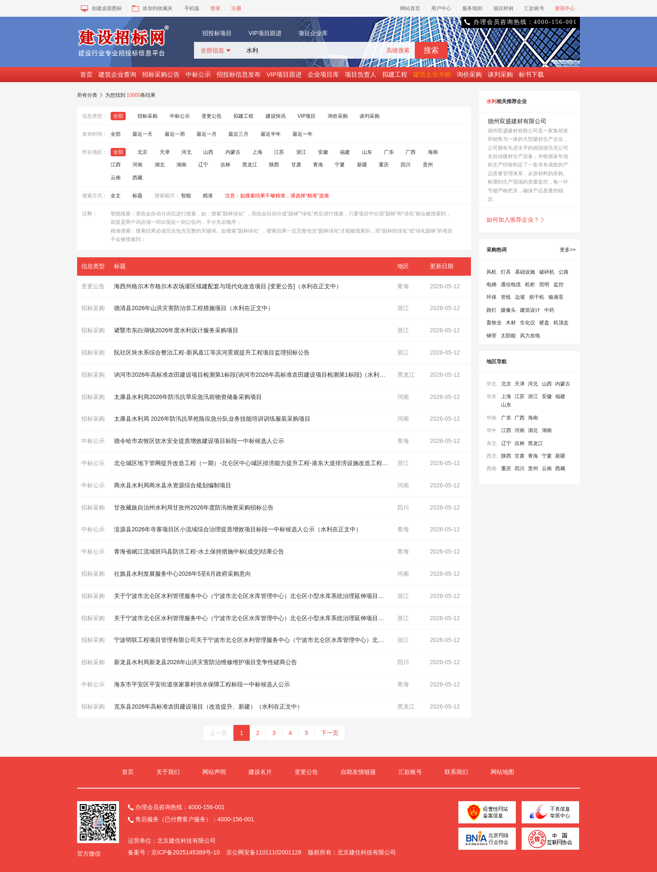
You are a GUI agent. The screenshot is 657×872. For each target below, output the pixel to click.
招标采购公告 (161, 74)
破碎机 (546, 272)
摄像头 (508, 310)
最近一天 (142, 134)
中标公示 (198, 74)
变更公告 (212, 116)
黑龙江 (249, 165)
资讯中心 (565, 8)
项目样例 (503, 8)
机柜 (530, 284)
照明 (544, 284)
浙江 (301, 152)
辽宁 (203, 165)
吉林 (225, 165)
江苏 (279, 152)
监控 (559, 284)
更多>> (568, 250)
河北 (186, 152)
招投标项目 (217, 33)
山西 (208, 152)
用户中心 (441, 8)
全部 (118, 116)
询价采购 (469, 74)
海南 (433, 152)
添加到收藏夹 (151, 8)
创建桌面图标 (101, 8)
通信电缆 (511, 284)
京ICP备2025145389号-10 (185, 852)
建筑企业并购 (432, 74)
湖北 (160, 165)
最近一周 (175, 134)
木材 (511, 323)
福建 (345, 152)
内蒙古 (233, 152)
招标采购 (147, 116)
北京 (142, 152)
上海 (257, 152)
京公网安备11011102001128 (263, 852)
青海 (318, 165)
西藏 (137, 178)
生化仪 (527, 323)
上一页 (218, 733)
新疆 (362, 165)
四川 (406, 165)
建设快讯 (276, 116)
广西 (411, 152)
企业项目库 (323, 74)
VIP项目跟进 (265, 33)
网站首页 (410, 8)
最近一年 (302, 134)
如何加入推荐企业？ (515, 219)
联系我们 (456, 771)
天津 (165, 152)
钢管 (491, 336)
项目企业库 (313, 33)
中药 (549, 310)
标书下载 (531, 74)
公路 (564, 272)
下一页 (330, 733)
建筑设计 (530, 310)
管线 (506, 297)
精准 (208, 196)
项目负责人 (360, 74)
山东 (367, 152)
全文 (116, 196)
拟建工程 (394, 74)
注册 (236, 8)
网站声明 (214, 771)
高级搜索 (398, 50)
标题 (137, 196)
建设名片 (260, 771)
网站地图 (502, 771)
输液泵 (556, 297)
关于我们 (168, 771)
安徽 (323, 152)
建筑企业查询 (117, 74)
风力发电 (530, 336)
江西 (116, 165)
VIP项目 (306, 116)
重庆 (384, 165)
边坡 (520, 297)
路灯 (491, 310)
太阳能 (508, 336)
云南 (116, 178)
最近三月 (238, 134)
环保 (491, 297)
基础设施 (525, 272)
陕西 (274, 165)
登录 (215, 8)
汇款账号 (534, 8)
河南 (137, 165)
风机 (491, 272)
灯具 (506, 272)
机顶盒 (561, 323)
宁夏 (340, 165)
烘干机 (536, 297)
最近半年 (271, 134)
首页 (86, 74)
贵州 (428, 165)
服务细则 (472, 8)
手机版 (191, 8)
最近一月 (207, 134)
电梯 (491, 284)
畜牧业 (494, 323)
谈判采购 (500, 74)
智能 (186, 196)
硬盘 (544, 323)
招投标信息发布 (239, 74)
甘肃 (296, 165)
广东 (389, 152)
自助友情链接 (358, 771)
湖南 (181, 165)
